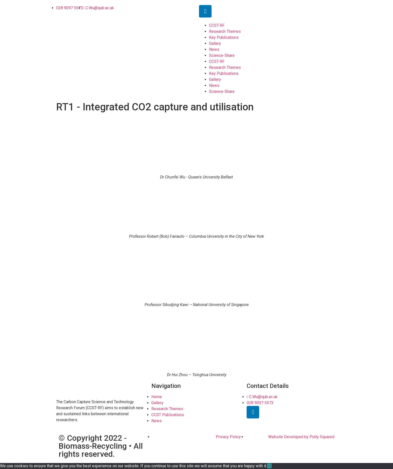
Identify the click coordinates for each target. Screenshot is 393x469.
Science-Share (222, 55)
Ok (269, 465)
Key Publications (224, 37)
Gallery (215, 43)
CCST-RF (217, 25)
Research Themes (225, 31)
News (214, 49)
